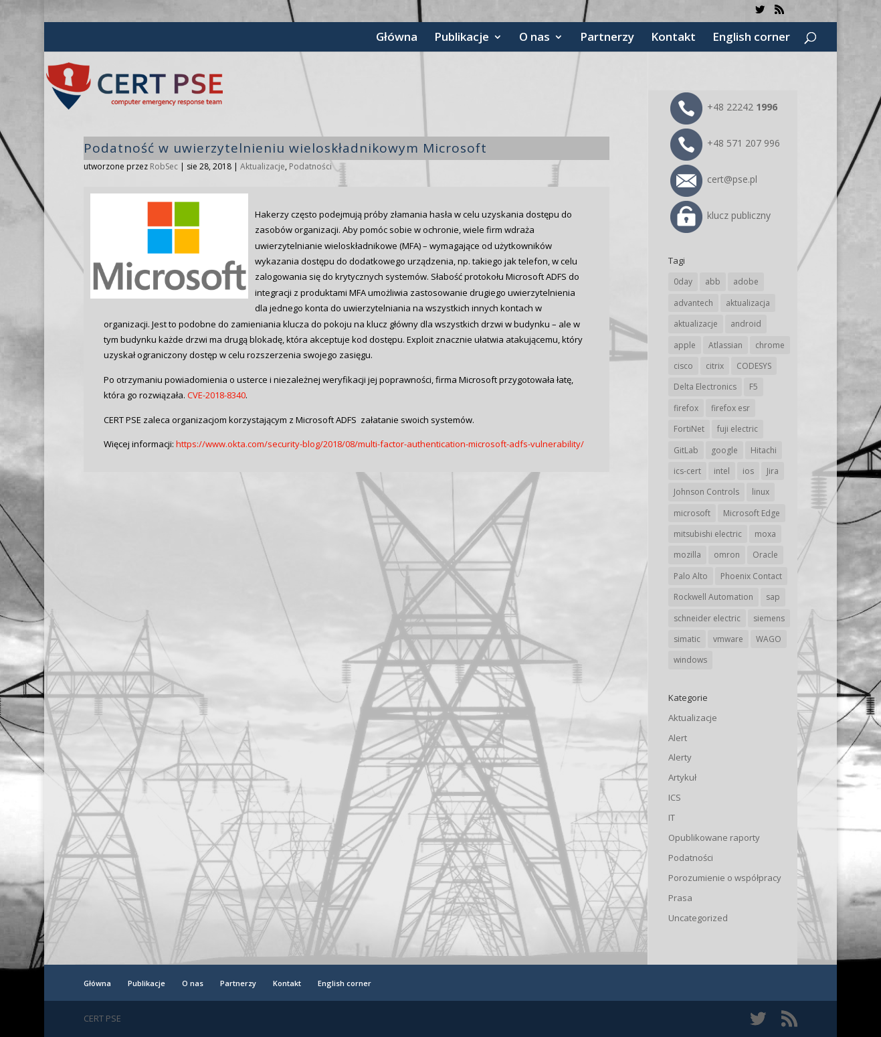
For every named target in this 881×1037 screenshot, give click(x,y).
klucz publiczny (720, 215)
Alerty (680, 757)
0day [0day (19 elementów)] (683, 281)
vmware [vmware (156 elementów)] (728, 639)
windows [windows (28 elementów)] (690, 659)
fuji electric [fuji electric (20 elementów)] (737, 428)
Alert (677, 738)
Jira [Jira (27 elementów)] (773, 471)
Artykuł (682, 777)
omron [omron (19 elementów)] (727, 554)
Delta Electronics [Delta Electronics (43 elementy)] (705, 386)
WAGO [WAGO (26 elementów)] (768, 639)
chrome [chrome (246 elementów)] (770, 345)
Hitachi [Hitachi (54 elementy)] (764, 450)
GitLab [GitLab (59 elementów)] (686, 450)
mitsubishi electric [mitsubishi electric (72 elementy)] (708, 534)
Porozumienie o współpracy (724, 878)
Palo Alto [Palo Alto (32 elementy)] (691, 576)
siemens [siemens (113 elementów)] (769, 618)
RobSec (164, 166)
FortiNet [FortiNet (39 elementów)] (689, 428)
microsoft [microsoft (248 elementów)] (692, 513)
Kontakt (673, 38)
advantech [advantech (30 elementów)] (693, 303)
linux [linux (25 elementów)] (760, 491)
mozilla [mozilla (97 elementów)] (687, 554)
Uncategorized (698, 918)
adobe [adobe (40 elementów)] (746, 281)
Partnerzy (607, 38)
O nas (534, 38)
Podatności (310, 166)
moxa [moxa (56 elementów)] (765, 534)
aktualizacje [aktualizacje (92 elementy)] (696, 323)
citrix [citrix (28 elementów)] (715, 366)
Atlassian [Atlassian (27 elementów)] (725, 345)
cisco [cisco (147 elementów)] (683, 366)
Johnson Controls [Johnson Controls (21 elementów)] (706, 491)
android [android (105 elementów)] (745, 323)
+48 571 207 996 (725, 143)
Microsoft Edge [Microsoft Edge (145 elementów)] (751, 513)
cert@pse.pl (713, 179)
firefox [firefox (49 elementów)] (686, 408)
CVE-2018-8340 (216, 395)
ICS (674, 797)
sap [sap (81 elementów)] (773, 597)
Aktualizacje (262, 166)
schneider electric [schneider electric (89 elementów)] (707, 618)
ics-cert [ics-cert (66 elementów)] (687, 471)
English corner (751, 38)
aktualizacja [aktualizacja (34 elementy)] (748, 303)
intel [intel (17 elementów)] (722, 471)
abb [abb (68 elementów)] (712, 281)
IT (671, 817)
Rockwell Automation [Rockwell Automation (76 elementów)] (713, 597)
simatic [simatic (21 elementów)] (687, 639)
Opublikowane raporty (714, 837)
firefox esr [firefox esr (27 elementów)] (730, 408)
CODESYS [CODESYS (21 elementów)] (754, 366)
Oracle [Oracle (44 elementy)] (765, 554)
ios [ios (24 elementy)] (748, 471)
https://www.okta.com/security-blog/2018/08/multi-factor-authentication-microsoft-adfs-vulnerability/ (380, 444)
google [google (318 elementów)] (724, 450)
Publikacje (461, 38)
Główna (396, 38)
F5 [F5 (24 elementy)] (753, 386)
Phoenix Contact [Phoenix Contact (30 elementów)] (751, 576)
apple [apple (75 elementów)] (685, 345)
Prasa (680, 898)
